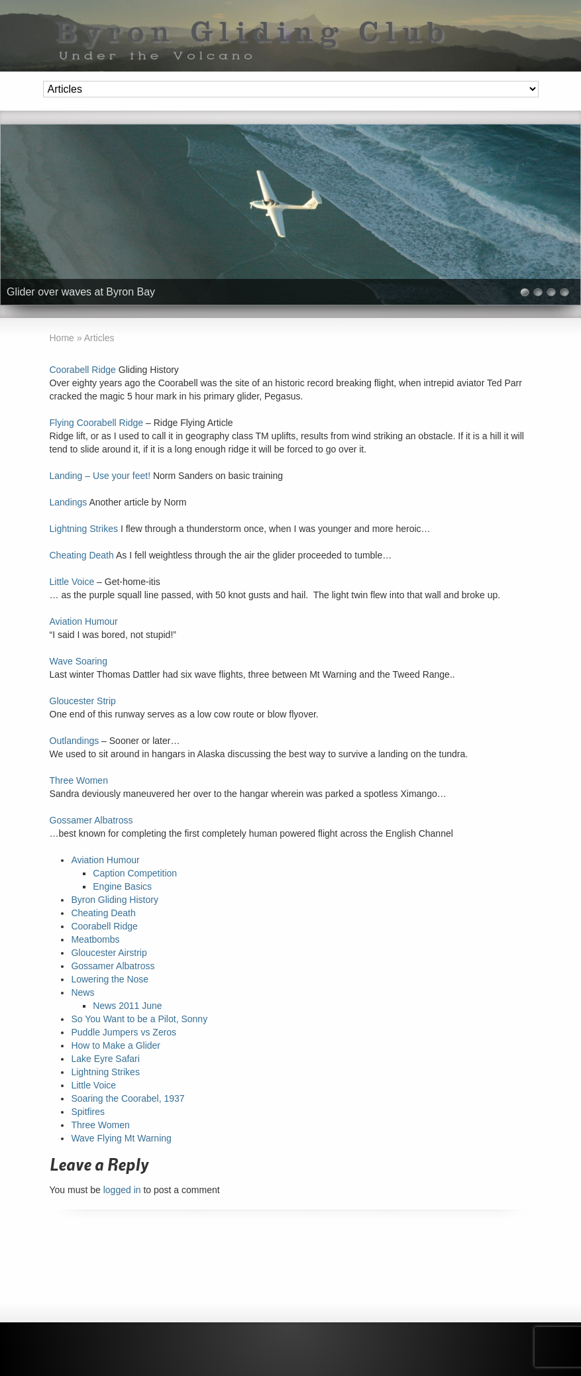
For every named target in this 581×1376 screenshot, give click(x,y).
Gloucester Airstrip (108, 952)
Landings (68, 502)
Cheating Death (82, 555)
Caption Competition (135, 873)
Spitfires (88, 1111)
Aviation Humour (84, 621)
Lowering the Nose (109, 979)
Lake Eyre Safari (105, 1058)
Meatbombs (95, 939)
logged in (122, 1190)
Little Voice (72, 581)
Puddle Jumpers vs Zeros (123, 1032)
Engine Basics (122, 886)
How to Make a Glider (115, 1045)
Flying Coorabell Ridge (97, 422)
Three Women (79, 780)
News (82, 992)
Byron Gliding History (114, 899)
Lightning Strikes (84, 528)
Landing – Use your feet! (100, 475)
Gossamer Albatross (91, 820)
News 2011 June (127, 1005)
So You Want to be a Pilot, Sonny (139, 1019)
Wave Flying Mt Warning (121, 1138)
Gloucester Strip (83, 701)
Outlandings (74, 740)
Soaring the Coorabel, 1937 (127, 1098)
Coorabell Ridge (83, 369)
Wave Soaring (78, 661)
